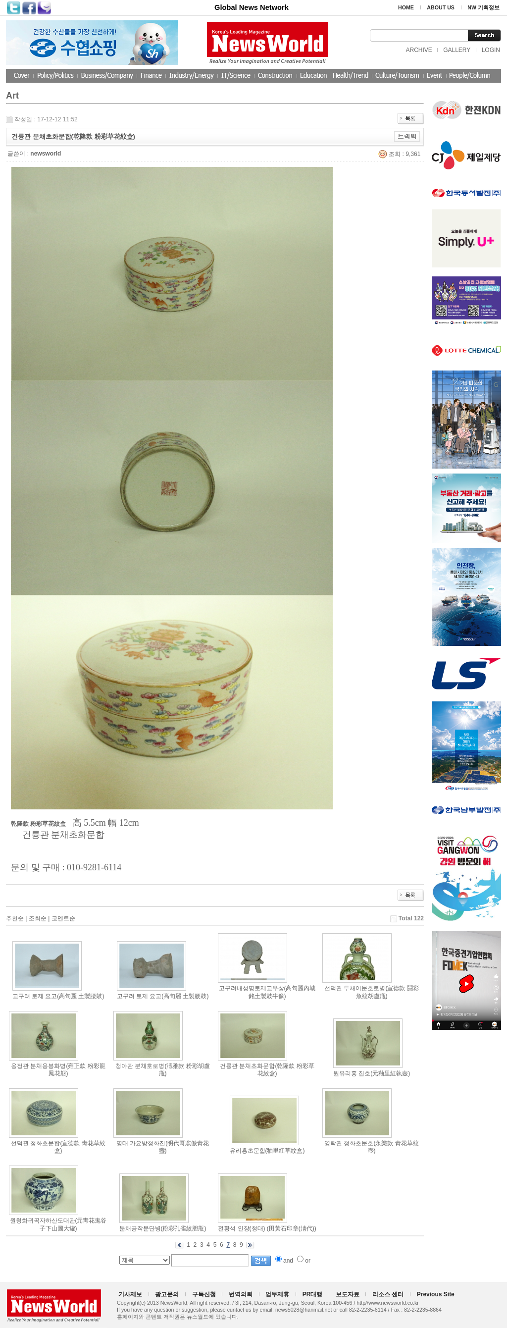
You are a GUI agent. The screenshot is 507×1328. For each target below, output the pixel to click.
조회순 (38, 918)
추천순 (15, 918)
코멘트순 (63, 918)
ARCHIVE (419, 50)
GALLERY (456, 50)
